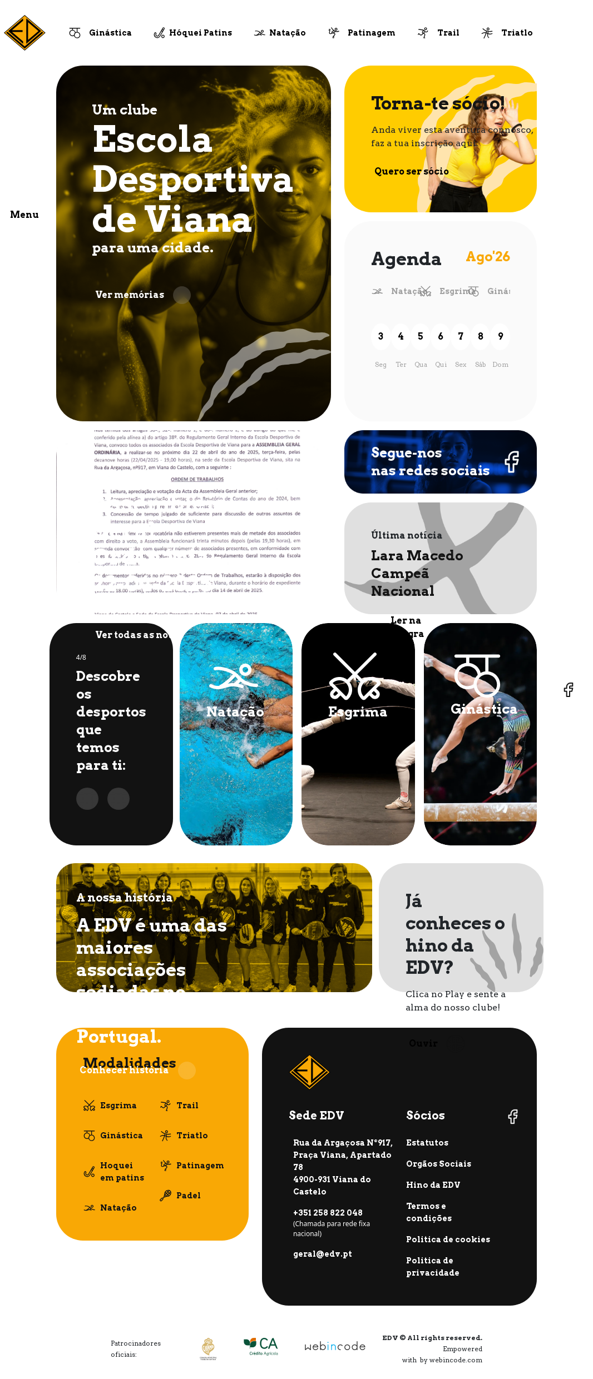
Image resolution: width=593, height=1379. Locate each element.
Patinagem (372, 32)
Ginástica (110, 32)
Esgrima (457, 291)
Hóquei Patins (200, 32)
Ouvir (436, 1044)
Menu (24, 215)
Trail (448, 32)
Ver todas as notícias (159, 635)
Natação (287, 32)
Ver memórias (143, 295)
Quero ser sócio (425, 172)
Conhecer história (138, 1070)
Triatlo (517, 32)
